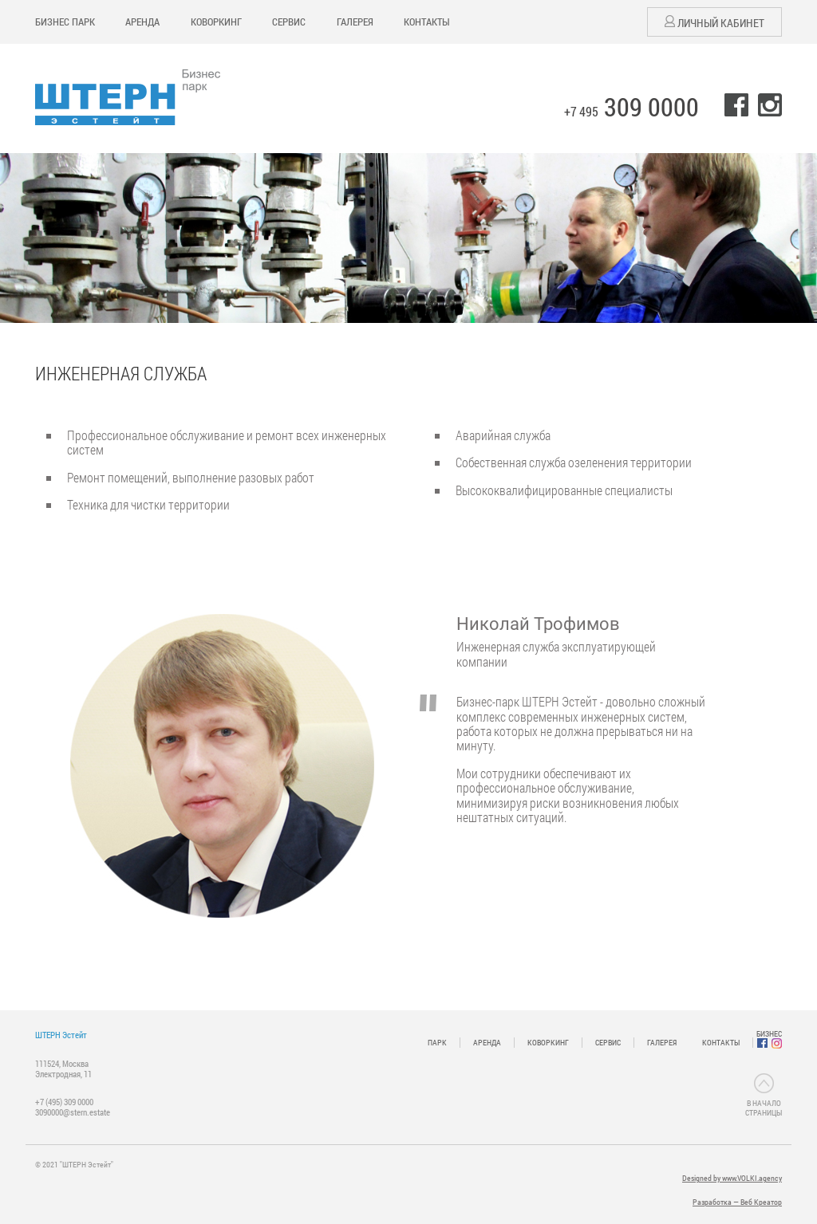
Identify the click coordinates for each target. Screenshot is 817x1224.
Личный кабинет (714, 22)
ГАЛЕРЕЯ (355, 21)
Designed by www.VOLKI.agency (732, 1178)
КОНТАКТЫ (427, 21)
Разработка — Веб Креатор (737, 1202)
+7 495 (631, 111)
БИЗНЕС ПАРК (65, 21)
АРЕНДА (142, 21)
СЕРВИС (289, 21)
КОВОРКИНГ (216, 21)
